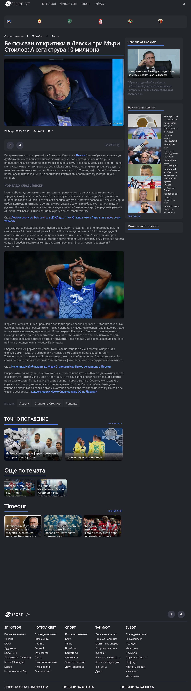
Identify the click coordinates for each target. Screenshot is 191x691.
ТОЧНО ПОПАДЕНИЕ (26, 419)
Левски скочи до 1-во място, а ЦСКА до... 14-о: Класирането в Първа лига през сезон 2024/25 (19, 494)
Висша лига (42, 639)
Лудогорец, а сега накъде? (84, 457)
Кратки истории (135, 666)
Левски (80, 155)
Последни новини (15, 634)
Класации (131, 671)
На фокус (131, 662)
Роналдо (71, 403)
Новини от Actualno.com (26, 687)
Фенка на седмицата (107, 657)
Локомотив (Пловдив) (17, 657)
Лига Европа (42, 666)
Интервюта (132, 676)
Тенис (68, 643)
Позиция (131, 643)
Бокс (68, 639)
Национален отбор (15, 671)
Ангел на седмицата (107, 662)
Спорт (86, 4)
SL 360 (131, 627)
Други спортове (74, 666)
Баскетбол (71, 653)
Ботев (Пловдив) (14, 662)
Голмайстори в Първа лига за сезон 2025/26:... (171, 135)
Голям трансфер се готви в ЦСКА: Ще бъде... (170, 197)
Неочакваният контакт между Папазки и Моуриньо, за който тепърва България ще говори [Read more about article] (21, 532)
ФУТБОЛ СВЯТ (45, 627)
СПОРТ (70, 627)
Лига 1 (38, 657)
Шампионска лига (46, 662)
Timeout (15, 506)
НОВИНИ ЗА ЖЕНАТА (78, 687)
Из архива (132, 648)
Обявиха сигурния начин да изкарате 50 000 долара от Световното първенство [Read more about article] (62, 531)
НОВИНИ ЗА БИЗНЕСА (137, 687)
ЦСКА (7, 643)
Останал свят (43, 671)
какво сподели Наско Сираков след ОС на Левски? (64, 391)
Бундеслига (41, 653)
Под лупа (131, 653)
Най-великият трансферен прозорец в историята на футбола (32, 455)
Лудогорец (10, 648)
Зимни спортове (75, 662)
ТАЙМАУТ (102, 627)
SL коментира (134, 639)
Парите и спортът (137, 657)
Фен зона (101, 666)
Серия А (39, 648)
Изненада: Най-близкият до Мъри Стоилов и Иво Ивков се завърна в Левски (61, 366)
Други (99, 671)
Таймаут (100, 4)
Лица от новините (106, 639)
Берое (8, 666)
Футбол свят (68, 4)
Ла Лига (39, 643)
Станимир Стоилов (48, 403)
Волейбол (71, 648)
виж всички (134, 215)
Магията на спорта (106, 643)
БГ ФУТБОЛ (49, 4)
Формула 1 (71, 657)
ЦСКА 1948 (10, 653)
